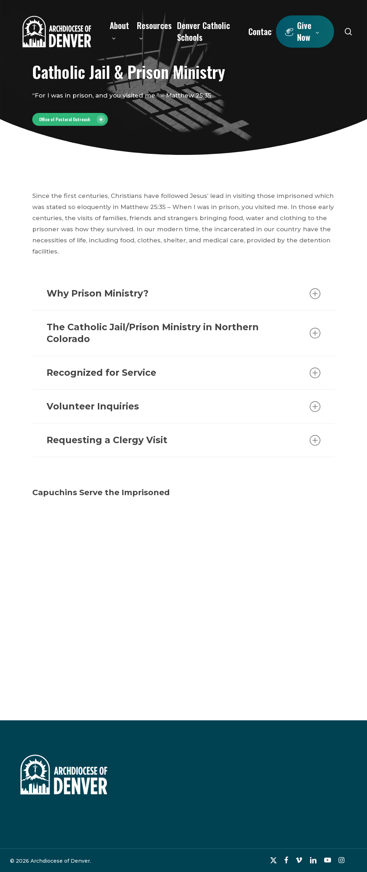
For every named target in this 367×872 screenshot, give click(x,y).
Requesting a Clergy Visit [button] (183, 440)
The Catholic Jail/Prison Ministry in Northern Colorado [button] (183, 333)
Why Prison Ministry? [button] (183, 293)
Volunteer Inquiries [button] (183, 406)
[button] (70, 119)
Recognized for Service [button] (183, 372)
